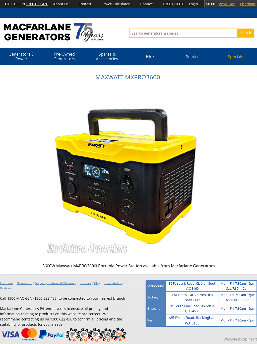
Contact (85, 4)
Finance (146, 4)
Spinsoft (250, 339)
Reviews (5, 288)
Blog (97, 283)
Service (193, 56)
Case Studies (113, 283)
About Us (61, 4)
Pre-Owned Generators (64, 56)
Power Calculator (115, 4)
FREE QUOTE (173, 4)
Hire (150, 56)
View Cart (227, 4)
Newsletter (24, 283)
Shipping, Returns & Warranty (55, 283)
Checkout (247, 4)
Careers (85, 283)
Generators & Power (21, 56)
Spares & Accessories (107, 56)
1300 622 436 (37, 4)
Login (193, 4)
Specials (235, 56)
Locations (6, 283)
